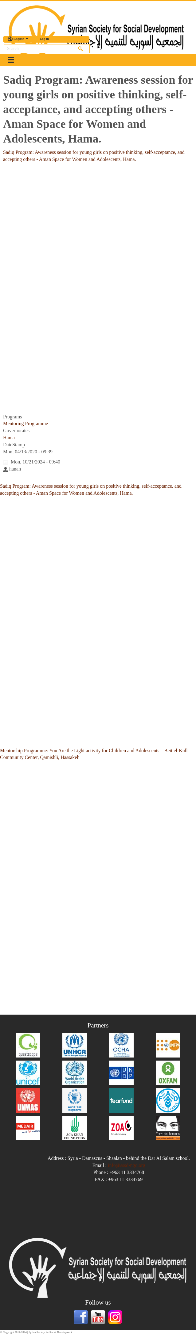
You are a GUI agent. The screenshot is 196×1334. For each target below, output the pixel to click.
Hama (9, 437)
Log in (44, 38)
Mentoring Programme (25, 423)
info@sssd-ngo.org (126, 1165)
